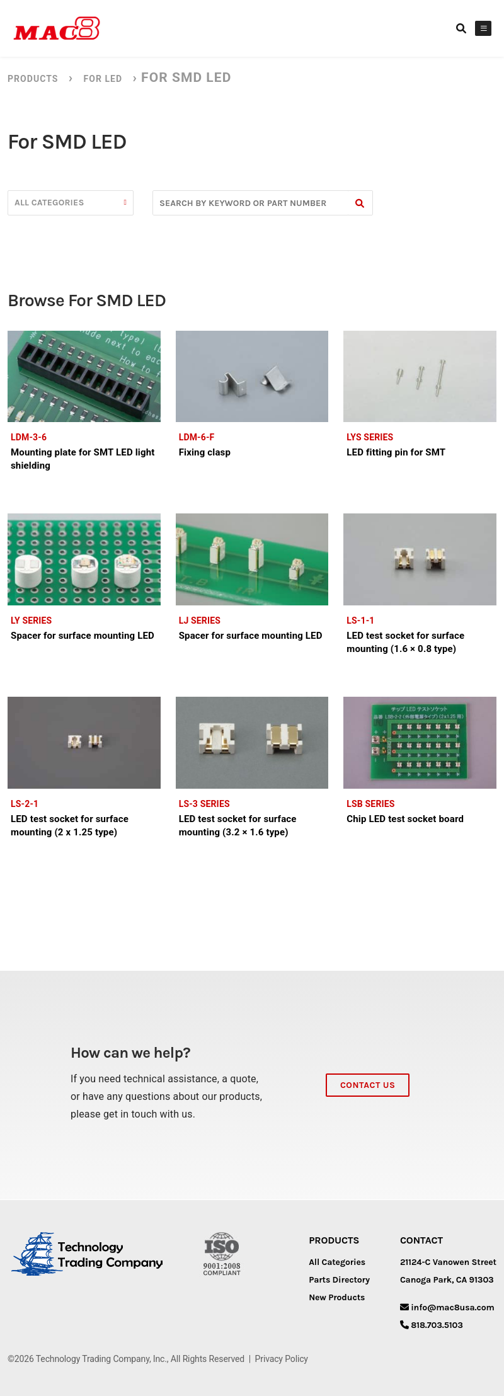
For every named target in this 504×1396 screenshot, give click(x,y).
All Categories (337, 1262)
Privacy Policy (281, 1359)
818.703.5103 (437, 1325)
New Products (337, 1297)
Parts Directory (339, 1279)
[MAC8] (57, 28)
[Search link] (461, 28)
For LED (102, 79)
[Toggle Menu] (484, 28)
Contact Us (367, 1085)
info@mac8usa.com (452, 1307)
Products (33, 79)
